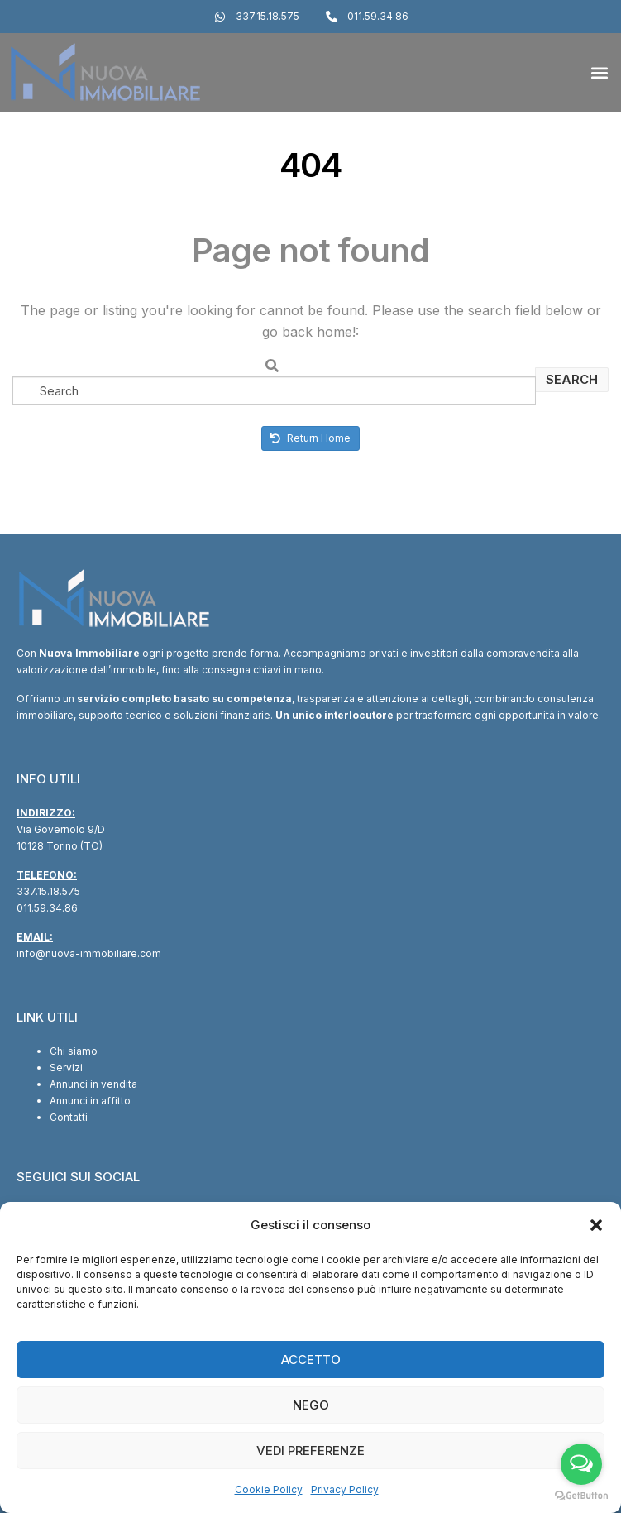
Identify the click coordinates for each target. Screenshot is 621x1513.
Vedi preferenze (310, 1450)
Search (572, 379)
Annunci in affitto (90, 1100)
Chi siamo (74, 1051)
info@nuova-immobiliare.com (89, 953)
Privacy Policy (345, 1489)
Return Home (310, 438)
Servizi (66, 1067)
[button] (596, 1225)
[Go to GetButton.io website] (581, 1496)
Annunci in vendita (93, 1084)
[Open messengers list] (581, 1464)
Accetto (311, 1359)
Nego (311, 1405)
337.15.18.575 (48, 891)
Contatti (69, 1117)
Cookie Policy (269, 1489)
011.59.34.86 (47, 908)
